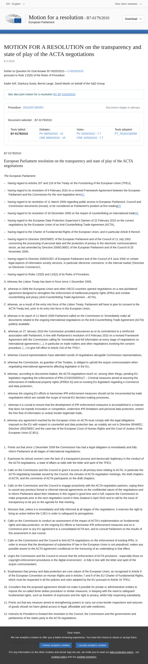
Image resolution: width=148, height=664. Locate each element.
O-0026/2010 (75, 71)
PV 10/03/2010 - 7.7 (89, 133)
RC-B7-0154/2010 (64, 94)
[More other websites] (128, 4)
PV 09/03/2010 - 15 (51, 133)
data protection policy (121, 656)
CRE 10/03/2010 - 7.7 (90, 137)
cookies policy (59, 661)
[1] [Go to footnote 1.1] (82, 194)
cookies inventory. (87, 661)
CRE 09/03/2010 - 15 (52, 137)
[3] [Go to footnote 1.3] (136, 213)
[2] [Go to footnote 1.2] (119, 206)
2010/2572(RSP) (33, 107)
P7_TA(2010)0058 (126, 133)
